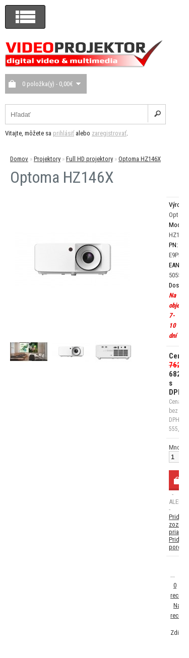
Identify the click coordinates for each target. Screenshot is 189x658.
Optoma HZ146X (139, 159)
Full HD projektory (89, 159)
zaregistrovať (109, 133)
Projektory (47, 159)
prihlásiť (63, 133)
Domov (19, 159)
